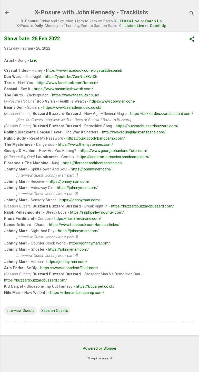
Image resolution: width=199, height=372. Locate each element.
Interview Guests (20, 310)
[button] (192, 39)
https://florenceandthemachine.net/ (92, 163)
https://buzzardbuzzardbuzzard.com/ (161, 113)
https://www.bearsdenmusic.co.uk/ (72, 107)
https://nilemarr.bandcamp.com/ (77, 292)
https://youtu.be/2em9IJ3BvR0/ (71, 76)
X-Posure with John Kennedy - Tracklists (91, 12)
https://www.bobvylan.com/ (112, 101)
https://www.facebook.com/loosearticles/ (84, 224)
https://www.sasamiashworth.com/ (63, 89)
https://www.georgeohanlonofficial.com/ (113, 150)
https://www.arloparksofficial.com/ (69, 268)
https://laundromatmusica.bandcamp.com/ (113, 157)
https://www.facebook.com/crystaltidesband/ (84, 70)
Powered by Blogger (99, 348)
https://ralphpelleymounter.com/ (97, 212)
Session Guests (54, 310)
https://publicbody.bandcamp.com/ (96, 138)
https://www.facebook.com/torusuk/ (67, 82)
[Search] (192, 14)
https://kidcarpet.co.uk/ (95, 286)
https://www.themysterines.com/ (85, 144)
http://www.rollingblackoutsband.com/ (134, 132)
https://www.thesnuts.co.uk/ (75, 95)
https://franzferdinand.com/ (77, 218)
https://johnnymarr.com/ (91, 169)
